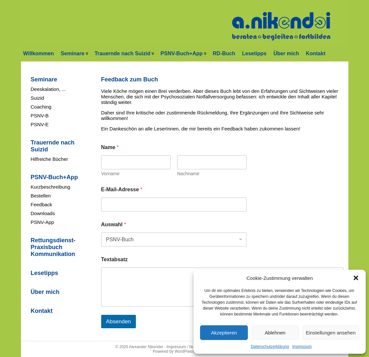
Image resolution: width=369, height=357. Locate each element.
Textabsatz (114, 259)
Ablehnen (275, 332)
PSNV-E (40, 124)
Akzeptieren (224, 332)
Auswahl (113, 224)
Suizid (37, 98)
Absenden (118, 321)
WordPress (184, 351)
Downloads (43, 213)
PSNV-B (40, 115)
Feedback (41, 204)
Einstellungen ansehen (331, 332)
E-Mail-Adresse (121, 189)
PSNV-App (42, 222)
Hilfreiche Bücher (49, 159)
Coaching (41, 107)
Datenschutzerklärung (270, 346)
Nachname (188, 173)
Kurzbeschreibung (50, 187)
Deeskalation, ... (48, 89)
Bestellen (41, 195)
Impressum (302, 346)
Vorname (110, 173)
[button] (356, 278)
